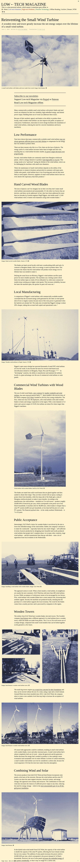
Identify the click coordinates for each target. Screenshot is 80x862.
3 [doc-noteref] (57, 305)
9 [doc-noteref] (41, 395)
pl (44, 29)
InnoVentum (24, 618)
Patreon (55, 99)
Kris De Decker (22, 29)
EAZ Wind (30, 398)
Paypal (46, 99)
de (40, 29)
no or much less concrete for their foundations (46, 690)
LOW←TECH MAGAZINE (23, 4)
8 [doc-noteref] (40, 395)
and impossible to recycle (51, 160)
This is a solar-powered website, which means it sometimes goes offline (25, 7)
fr (38, 29)
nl (42, 29)
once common (37, 393)
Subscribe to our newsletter (26, 96)
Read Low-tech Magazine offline (28, 103)
